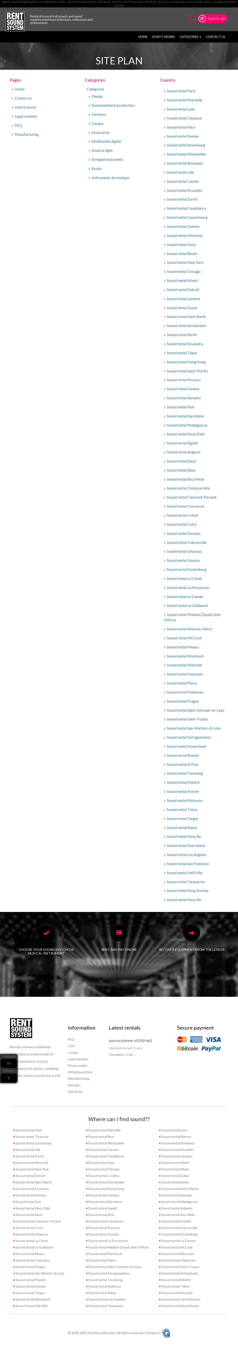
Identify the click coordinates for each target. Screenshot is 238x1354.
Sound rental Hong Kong (185, 362)
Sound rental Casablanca (185, 208)
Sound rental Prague (181, 701)
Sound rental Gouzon (182, 560)
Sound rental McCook (183, 638)
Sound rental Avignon (182, 452)
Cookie (73, 1052)
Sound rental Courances (184, 506)
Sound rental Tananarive (184, 881)
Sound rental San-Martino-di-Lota (192, 728)
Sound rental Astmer (181, 791)
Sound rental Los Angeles (185, 854)
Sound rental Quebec (182, 226)
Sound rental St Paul (181, 764)
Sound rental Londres (182, 298)
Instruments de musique (109, 177)
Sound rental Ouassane (183, 674)
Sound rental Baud (180, 461)
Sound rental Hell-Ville (183, 872)
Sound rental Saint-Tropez (186, 719)
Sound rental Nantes (181, 136)
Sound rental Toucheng (183, 773)
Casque (96, 123)
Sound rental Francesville (185, 542)
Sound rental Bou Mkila (184, 479)
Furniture (97, 114)
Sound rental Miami (181, 280)
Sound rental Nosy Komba (186, 890)
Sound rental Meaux (181, 647)
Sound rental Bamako (182, 398)
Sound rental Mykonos (183, 800)
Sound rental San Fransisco (186, 863)
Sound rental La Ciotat (183, 578)
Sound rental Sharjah (181, 755)
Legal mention (24, 116)
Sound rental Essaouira (183, 343)
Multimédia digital (105, 141)
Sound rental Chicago (182, 271)
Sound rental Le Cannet (183, 596)
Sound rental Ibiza (179, 244)
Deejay (96, 96)
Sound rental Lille (179, 172)
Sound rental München (183, 665)
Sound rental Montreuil (183, 656)
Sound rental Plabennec (184, 692)
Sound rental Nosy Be (182, 836)
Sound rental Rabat (180, 827)
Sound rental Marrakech (184, 845)
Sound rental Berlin (180, 334)
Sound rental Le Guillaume (186, 605)
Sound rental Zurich (181, 199)
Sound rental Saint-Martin (186, 371)
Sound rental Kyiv (179, 407)
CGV (71, 1046)
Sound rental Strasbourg (184, 145)
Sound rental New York (183, 262)
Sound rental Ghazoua (183, 551)
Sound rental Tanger (181, 818)
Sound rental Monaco (182, 379)
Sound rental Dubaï (180, 307)
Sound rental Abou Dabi (184, 434)
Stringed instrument (106, 159)
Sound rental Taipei (180, 352)
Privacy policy (77, 1065)
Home (143, 36)
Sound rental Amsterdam (185, 325)
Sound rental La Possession (186, 587)
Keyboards (99, 132)
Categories (95, 89)
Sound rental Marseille (183, 100)
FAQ (17, 125)
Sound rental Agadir (181, 443)
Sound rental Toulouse (183, 118)
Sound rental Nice (179, 127)
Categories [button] (190, 37)
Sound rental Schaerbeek (185, 746)
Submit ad (216, 19)
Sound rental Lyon (179, 109)
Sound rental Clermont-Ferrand (190, 497)
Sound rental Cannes (181, 181)
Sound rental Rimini (180, 253)
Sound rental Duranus (182, 533)
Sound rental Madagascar (186, 425)
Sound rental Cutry (180, 524)
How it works (163, 37)
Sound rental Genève (181, 388)
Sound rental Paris (179, 91)
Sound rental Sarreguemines (187, 737)
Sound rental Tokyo (181, 809)
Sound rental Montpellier (185, 154)
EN (9, 1063)
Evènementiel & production (112, 105)
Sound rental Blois (179, 470)
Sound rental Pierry (180, 683)
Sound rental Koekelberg (185, 569)
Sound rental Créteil (181, 515)
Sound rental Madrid (181, 782)
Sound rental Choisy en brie (187, 488)
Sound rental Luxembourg (186, 217)
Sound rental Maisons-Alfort (188, 629)
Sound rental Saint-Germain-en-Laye (194, 710)
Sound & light (100, 150)
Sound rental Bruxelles (183, 190)
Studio (95, 168)
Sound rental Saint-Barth (185, 316)
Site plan (74, 1085)
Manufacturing (25, 134)
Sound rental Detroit (181, 289)
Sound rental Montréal (183, 235)
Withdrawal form (80, 1072)
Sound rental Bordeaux (183, 163)
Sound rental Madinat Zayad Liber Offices (118, 1247)
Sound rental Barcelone (184, 416)
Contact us (215, 37)
